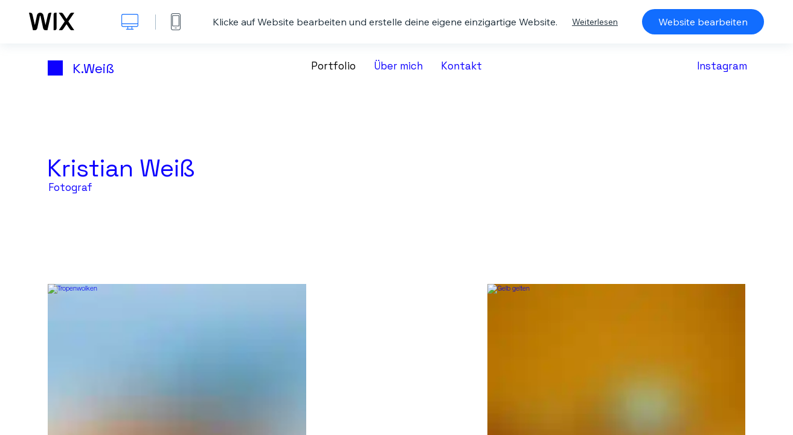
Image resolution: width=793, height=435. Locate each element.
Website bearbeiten (703, 22)
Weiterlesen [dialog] (595, 21)
